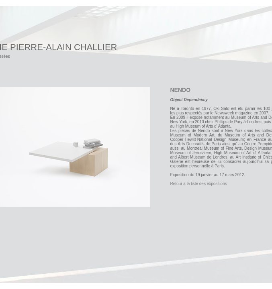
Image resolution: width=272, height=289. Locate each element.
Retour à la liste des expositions (198, 183)
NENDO (180, 90)
